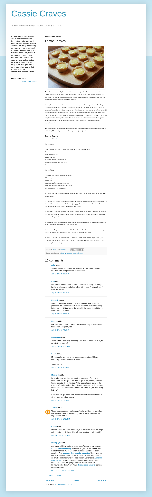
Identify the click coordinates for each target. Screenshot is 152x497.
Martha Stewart (59, 139)
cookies (69, 253)
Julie (53, 265)
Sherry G (55, 300)
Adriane (54, 408)
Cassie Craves (38, 13)
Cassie (54, 427)
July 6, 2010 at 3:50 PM (60, 274)
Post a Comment (55, 475)
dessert (74, 253)
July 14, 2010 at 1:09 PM (60, 435)
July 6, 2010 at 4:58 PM (60, 314)
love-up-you (56, 443)
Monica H (55, 375)
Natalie (54, 321)
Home (76, 480)
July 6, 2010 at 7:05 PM (60, 330)
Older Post (102, 480)
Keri (53, 281)
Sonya (53, 354)
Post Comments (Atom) (64, 484)
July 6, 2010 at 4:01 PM (60, 293)
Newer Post (50, 480)
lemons (80, 253)
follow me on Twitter (29, 82)
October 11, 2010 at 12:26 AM (62, 471)
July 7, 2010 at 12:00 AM (60, 346)
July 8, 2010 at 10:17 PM (60, 419)
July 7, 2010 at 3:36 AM (60, 367)
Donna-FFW (56, 338)
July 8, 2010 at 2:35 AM (60, 400)
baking (63, 253)
